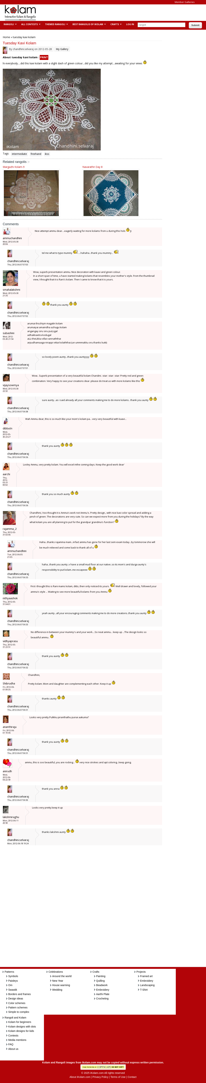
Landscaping (147, 985)
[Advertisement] (107, 12)
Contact (132, 1076)
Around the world (62, 976)
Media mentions (17, 1039)
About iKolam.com (80, 1076)
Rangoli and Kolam (15, 1017)
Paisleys (13, 980)
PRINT (44, 57)
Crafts (114, 24)
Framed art (146, 976)
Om (10, 985)
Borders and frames (19, 994)
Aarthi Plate (102, 994)
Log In (130, 24)
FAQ (10, 1044)
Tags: (6, 153)
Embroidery (102, 989)
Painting (100, 976)
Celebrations (56, 971)
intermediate (19, 154)
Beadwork (101, 985)
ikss (47, 154)
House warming (61, 985)
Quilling (100, 980)
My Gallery (62, 49)
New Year (57, 980)
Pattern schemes (17, 1007)
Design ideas (15, 998)
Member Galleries (185, 2)
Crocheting (102, 998)
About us (13, 1048)
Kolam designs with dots (22, 1026)
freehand (36, 154)
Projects (141, 971)
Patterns (9, 971)
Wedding (57, 989)
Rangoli (8, 24)
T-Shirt (144, 989)
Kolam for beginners (19, 1022)
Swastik (12, 989)
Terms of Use (117, 1076)
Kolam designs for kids (21, 1030)
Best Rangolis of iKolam (87, 24)
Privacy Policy (100, 1076)
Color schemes (16, 1003)
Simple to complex (18, 1011)
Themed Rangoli (54, 24)
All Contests (29, 24)
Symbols (13, 976)
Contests (13, 1035)
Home (6, 37)
